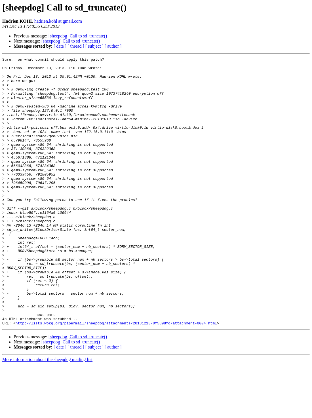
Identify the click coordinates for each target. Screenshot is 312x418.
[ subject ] (94, 46)
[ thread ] (76, 46)
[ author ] (113, 46)
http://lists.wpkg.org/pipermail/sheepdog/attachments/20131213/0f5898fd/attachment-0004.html (116, 376)
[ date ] (60, 46)
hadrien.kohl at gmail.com (58, 21)
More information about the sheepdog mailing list (47, 413)
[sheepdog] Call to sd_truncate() (78, 35)
